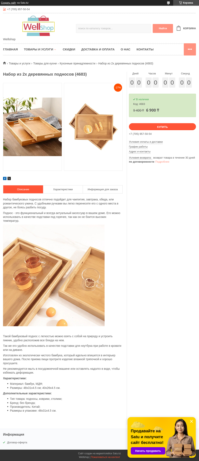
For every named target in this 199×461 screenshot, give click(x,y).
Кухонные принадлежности (77, 63)
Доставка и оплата (98, 49)
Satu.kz (117, 453)
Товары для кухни (45, 63)
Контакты (145, 49)
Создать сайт (8, 2)
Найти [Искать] (163, 28)
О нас (125, 49)
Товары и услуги (38, 49)
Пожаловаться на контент (105, 457)
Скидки (69, 49)
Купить (162, 126)
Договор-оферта (17, 442)
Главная (10, 49)
